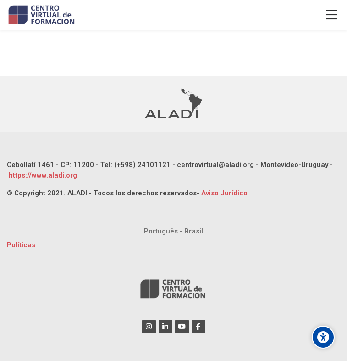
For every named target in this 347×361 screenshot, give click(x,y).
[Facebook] (198, 326)
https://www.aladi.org (42, 175)
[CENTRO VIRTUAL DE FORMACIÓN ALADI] (42, 15)
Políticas (21, 245)
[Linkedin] (165, 326)
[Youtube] (182, 326)
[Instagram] (149, 326)
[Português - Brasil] (173, 231)
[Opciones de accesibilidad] (323, 337)
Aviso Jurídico (224, 193)
